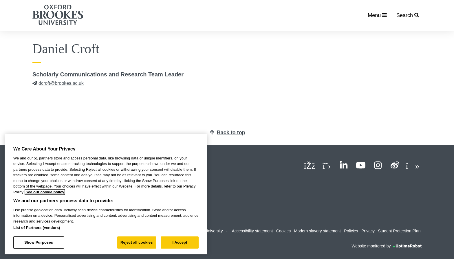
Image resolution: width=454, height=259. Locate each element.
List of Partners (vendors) (36, 227)
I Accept (179, 242)
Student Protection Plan (399, 231)
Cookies (283, 231)
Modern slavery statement (317, 231)
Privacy (368, 231)
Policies (351, 231)
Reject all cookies (136, 242)
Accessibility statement (252, 231)
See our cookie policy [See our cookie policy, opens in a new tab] (44, 192)
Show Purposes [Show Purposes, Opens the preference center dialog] (38, 242)
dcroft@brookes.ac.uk (58, 83)
